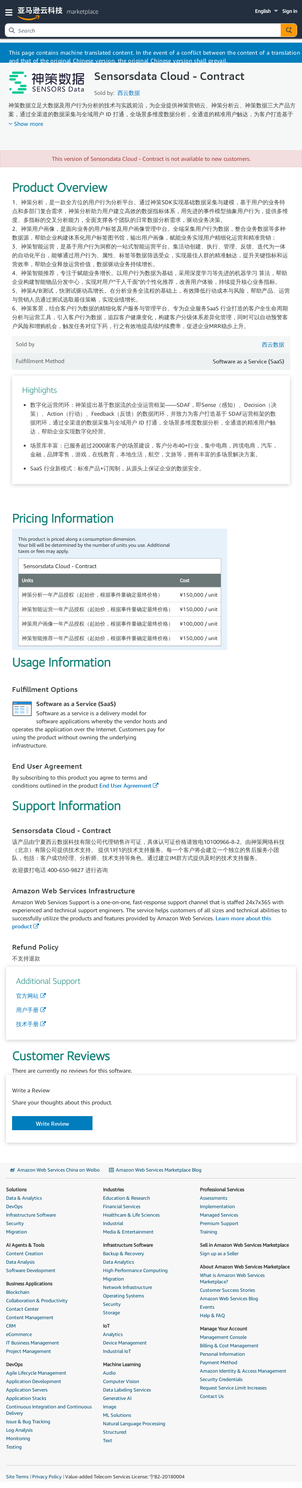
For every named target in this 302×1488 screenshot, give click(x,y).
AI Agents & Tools (25, 1245)
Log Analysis (19, 1430)
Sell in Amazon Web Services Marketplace (244, 1245)
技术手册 (27, 1023)
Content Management (29, 1317)
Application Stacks (26, 1398)
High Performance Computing (135, 1270)
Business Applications (29, 1284)
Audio (109, 1373)
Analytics (113, 1334)
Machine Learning (122, 1364)
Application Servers (26, 1390)
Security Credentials (221, 1379)
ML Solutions (117, 1415)
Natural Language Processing (134, 1423)
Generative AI (117, 1398)
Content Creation (24, 1253)
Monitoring (18, 1438)
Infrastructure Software (31, 1215)
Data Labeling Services (127, 1390)
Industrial (113, 1223)
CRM (11, 1326)
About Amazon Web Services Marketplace (245, 1267)
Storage (111, 1312)
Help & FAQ (212, 1315)
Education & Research (126, 1198)
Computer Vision (121, 1381)
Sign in (289, 11)
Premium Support (219, 1223)
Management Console (223, 1337)
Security (15, 1223)
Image (109, 1407)
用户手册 (27, 1009)
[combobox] (143, 30)
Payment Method (218, 1362)
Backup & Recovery (123, 1253)
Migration (16, 1232)
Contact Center (22, 1309)
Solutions (16, 1189)
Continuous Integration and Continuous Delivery (49, 1410)
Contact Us (212, 1396)
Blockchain (17, 1292)
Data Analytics (118, 1262)
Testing (14, 1447)
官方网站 (27, 995)
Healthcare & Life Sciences (131, 1215)
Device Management (125, 1343)
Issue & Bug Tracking (28, 1421)
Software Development (30, 1270)
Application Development (33, 1381)
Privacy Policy (47, 1477)
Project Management (28, 1351)
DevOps (14, 1206)
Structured (114, 1432)
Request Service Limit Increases (233, 1388)
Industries (113, 1189)
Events (207, 1307)
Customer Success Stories (227, 1290)
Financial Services (121, 1206)
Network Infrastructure (127, 1287)
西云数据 (128, 92)
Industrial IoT (117, 1351)
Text (107, 1440)
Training (208, 1232)
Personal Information (222, 1354)
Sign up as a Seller (219, 1253)
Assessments (213, 1198)
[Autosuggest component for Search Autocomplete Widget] (289, 30)
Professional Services (222, 1189)
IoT (106, 1326)
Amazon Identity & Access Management (243, 1371)
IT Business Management (32, 1343)
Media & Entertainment (128, 1232)
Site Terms (17, 1477)
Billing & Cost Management (229, 1345)
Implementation (217, 1206)
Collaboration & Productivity (37, 1300)
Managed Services (219, 1215)
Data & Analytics (24, 1198)
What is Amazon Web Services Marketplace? (232, 1278)
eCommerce (19, 1334)
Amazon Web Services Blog (229, 1298)
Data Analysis (20, 1262)
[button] (10, 11)
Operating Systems (123, 1296)
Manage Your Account (223, 1329)
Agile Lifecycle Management (36, 1373)
